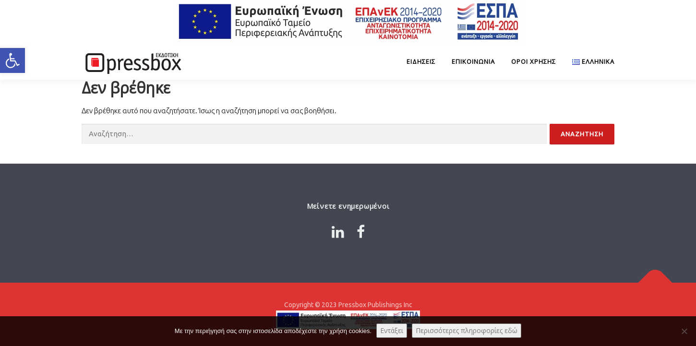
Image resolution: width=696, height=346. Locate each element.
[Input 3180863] (314, 134)
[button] (12, 60)
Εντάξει (391, 330)
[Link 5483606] (655, 282)
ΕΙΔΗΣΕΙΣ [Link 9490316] (421, 61)
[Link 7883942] (361, 232)
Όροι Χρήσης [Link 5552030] (533, 61)
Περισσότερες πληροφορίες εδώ (466, 330)
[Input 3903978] (582, 134)
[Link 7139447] (589, 62)
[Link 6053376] (338, 232)
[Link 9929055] (132, 62)
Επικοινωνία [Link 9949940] (473, 61)
